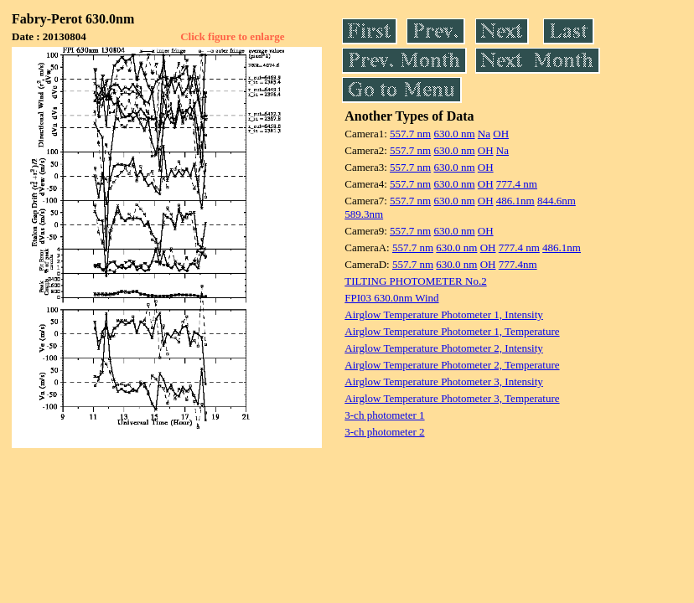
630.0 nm (453, 133)
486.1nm (515, 200)
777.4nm (518, 264)
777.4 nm (516, 184)
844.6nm (556, 200)
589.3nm (363, 214)
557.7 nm (410, 133)
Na (484, 133)
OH (501, 133)
